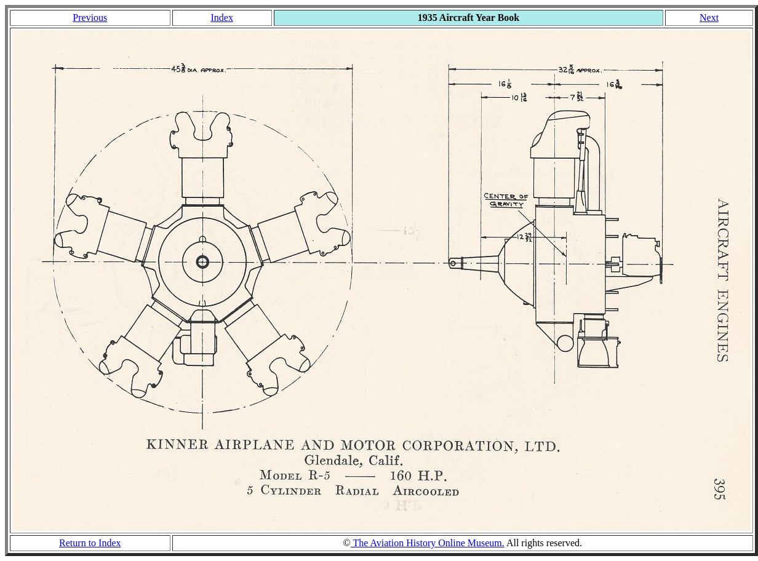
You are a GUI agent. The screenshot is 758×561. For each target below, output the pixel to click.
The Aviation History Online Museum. (428, 543)
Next (709, 17)
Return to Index (90, 543)
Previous (90, 17)
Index (221, 17)
